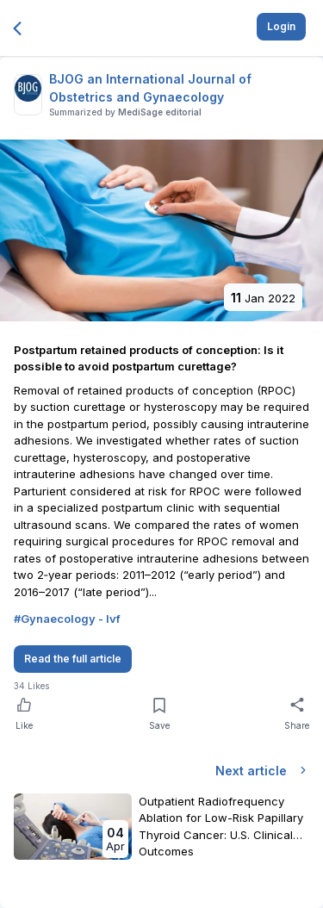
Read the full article (72, 658)
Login (281, 26)
